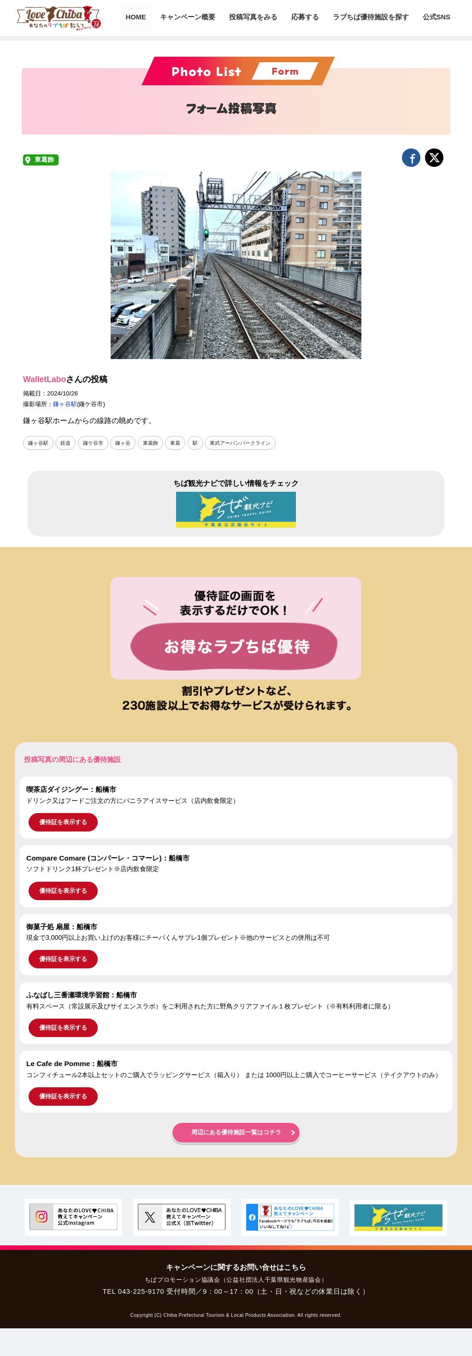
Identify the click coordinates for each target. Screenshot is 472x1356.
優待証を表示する (63, 822)
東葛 (183, 443)
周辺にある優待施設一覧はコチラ (236, 1132)
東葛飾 (44, 159)
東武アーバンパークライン (251, 443)
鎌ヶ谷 (128, 443)
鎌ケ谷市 (97, 443)
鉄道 (67, 443)
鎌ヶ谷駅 (65, 404)
